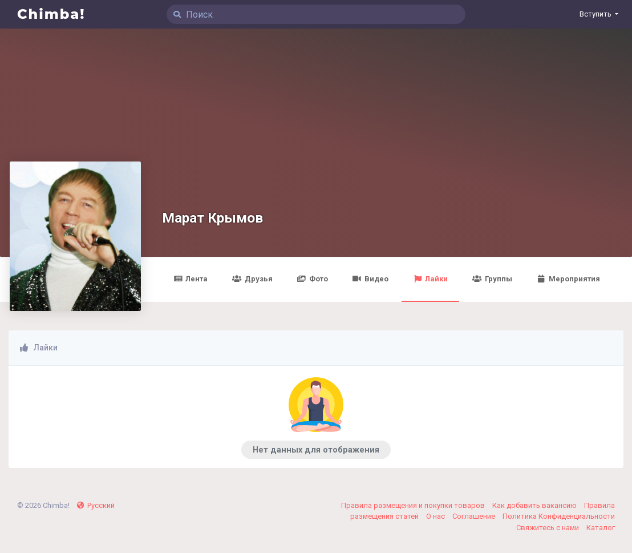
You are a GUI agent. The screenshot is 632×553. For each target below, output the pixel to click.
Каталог (600, 527)
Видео (370, 279)
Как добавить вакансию (535, 505)
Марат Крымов (212, 217)
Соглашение (474, 516)
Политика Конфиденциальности (559, 516)
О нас (436, 516)
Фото (312, 279)
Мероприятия (568, 279)
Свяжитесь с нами (548, 527)
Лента (190, 279)
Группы (492, 279)
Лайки (430, 279)
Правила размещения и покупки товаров (414, 505)
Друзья (252, 279)
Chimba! (51, 14)
